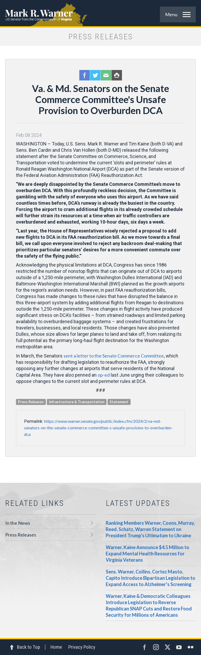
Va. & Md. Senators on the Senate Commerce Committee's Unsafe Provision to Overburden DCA (100, 99)
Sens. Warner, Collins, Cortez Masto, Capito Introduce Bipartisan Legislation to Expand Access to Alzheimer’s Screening (150, 578)
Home (56, 647)
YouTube (179, 647)
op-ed (104, 375)
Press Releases (20, 535)
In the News (17, 523)
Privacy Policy (81, 647)
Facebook (84, 75)
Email (106, 75)
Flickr (190, 647)
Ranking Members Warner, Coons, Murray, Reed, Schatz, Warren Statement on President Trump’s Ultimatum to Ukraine (150, 529)
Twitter (95, 75)
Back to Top (28, 647)
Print (116, 75)
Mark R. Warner (100, 13)
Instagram (156, 647)
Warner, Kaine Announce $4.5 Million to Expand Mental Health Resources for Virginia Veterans (147, 553)
